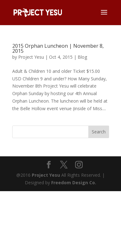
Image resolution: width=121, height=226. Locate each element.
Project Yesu (31, 57)
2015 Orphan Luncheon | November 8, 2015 (58, 48)
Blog (82, 57)
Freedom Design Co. (73, 183)
